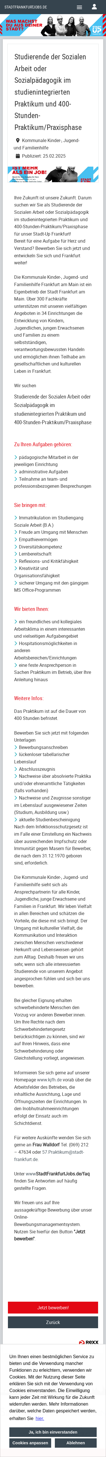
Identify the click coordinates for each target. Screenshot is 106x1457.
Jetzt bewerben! (53, 1307)
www (31, 1174)
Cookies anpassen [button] (30, 1443)
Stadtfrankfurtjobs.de (26, 7)
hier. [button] (40, 1418)
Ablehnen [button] (75, 1443)
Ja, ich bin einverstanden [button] (53, 1432)
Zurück (53, 1322)
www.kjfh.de (49, 1080)
